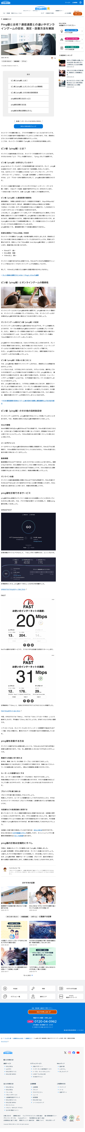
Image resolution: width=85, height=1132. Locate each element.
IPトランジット (10, 1105)
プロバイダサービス (11, 1095)
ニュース (35, 1095)
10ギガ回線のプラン (19, 833)
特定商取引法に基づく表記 (36, 1118)
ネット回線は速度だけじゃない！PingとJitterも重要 (20, 275)
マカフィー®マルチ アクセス (14, 1107)
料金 (33, 1008)
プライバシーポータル (10, 1118)
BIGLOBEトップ (50, 1120)
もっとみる (27, 975)
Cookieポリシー (22, 1118)
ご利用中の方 (61, 1084)
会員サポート (63, 1092)
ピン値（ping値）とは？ (19, 80)
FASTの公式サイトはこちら (11, 711)
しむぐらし (63, 1069)
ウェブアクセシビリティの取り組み (32, 1115)
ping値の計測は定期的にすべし (21, 110)
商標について (40, 1120)
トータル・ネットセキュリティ (41, 1071)
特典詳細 (37, 1008)
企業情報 (74, 2)
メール (61, 1089)
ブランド (35, 1089)
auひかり (8, 1069)
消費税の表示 (17, 1115)
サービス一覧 (8, 1038)
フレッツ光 (9, 1092)
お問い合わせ (7, 1115)
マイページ (63, 1087)
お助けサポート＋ (38, 1066)
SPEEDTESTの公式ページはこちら (14, 589)
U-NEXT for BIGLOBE (39, 1074)
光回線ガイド (7, 19)
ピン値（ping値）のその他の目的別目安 (24, 92)
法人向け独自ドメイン (12, 1110)
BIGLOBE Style (37, 1100)
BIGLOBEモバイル (11, 1071)
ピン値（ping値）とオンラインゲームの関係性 (26, 86)
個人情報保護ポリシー (51, 1115)
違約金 (42, 1008)
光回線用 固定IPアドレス (13, 1097)
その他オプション (38, 1077)
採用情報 (35, 1097)
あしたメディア (64, 1071)
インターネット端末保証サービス (42, 1069)
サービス (67, 2)
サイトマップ (5, 1041)
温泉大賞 (62, 1066)
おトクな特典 (18, 836)
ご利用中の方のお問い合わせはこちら (42, 1027)
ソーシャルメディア (38, 1102)
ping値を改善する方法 (18, 104)
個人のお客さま (8, 1060)
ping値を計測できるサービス (21, 98)
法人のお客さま (8, 1084)
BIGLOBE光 (38, 830)
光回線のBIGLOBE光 (18, 1038)
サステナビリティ (38, 1092)
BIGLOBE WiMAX (11, 1074)
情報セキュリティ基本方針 (26, 1120)
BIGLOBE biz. (10, 1087)
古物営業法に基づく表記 (10, 1120)
